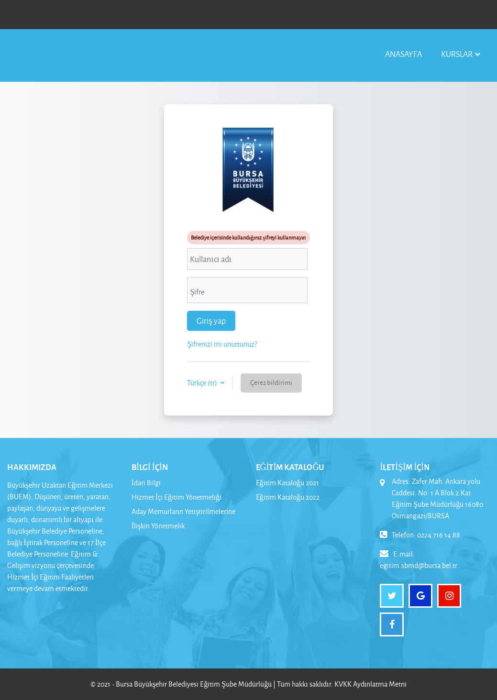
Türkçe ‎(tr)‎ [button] (203, 383)
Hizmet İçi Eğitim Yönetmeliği (176, 497)
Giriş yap (211, 320)
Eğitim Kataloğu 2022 (288, 497)
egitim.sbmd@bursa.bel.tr (418, 565)
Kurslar (457, 53)
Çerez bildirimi (271, 382)
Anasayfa (403, 53)
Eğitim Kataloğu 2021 (287, 483)
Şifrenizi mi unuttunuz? (222, 344)
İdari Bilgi (146, 483)
